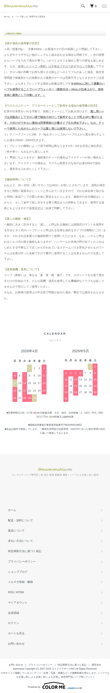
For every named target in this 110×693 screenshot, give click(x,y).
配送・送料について (20, 520)
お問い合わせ (16, 643)
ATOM (20, 592)
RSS (11, 592)
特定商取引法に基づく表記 (24, 551)
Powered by (55, 685)
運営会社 (96, 664)
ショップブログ (17, 571)
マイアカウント (17, 602)
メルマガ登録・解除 (20, 581)
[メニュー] (104, 6)
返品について (16, 530)
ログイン (13, 623)
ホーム (7, 16)
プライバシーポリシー (22, 561)
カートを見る (16, 633)
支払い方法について (20, 540)
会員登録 (13, 612)
